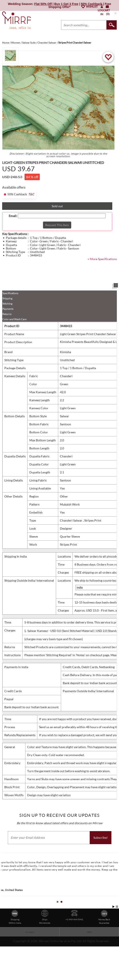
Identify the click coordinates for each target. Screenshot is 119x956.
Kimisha (65, 358)
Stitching (7, 310)
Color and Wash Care (14, 325)
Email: (13, 222)
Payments (7, 315)
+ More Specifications (102, 265)
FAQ (89, 938)
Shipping (7, 305)
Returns (7, 320)
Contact (29, 938)
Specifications (10, 299)
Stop (117, 913)
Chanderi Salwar (71, 527)
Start (113, 913)
